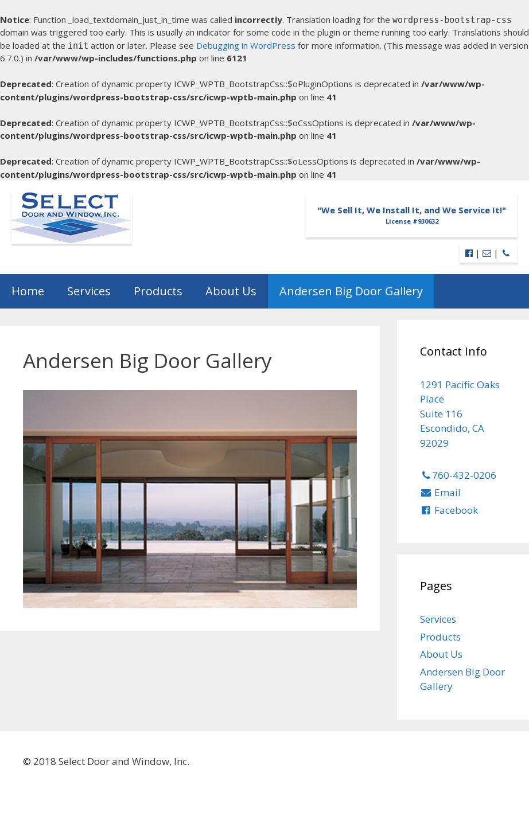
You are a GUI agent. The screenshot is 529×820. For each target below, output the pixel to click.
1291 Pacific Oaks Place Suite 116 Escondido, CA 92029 (460, 414)
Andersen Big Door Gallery (351, 291)
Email (440, 492)
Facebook (449, 510)
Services (89, 291)
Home (27, 291)
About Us (230, 291)
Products (158, 291)
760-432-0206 (458, 475)
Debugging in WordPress (245, 45)
